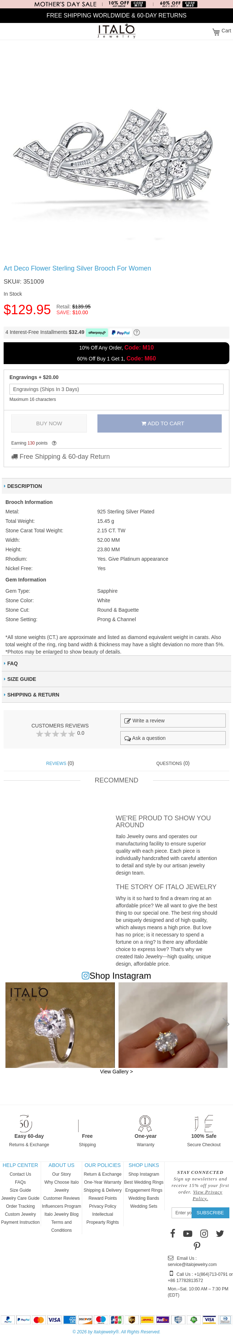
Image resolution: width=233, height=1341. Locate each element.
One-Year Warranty (102, 1182)
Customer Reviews (61, 1198)
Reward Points (102, 1198)
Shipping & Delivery (103, 1190)
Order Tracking (20, 1206)
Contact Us (20, 1174)
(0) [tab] (60, 763)
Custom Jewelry (20, 1214)
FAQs (20, 1182)
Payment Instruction (20, 1222)
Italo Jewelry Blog (61, 1214)
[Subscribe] (210, 1212)
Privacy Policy (102, 1206)
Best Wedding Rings (144, 1182)
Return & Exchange (102, 1174)
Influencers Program (61, 1206)
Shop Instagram (143, 1174)
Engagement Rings (143, 1190)
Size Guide (20, 1190)
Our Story (61, 1174)
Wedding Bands (143, 1198)
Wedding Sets (143, 1206)
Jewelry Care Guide (20, 1198)
